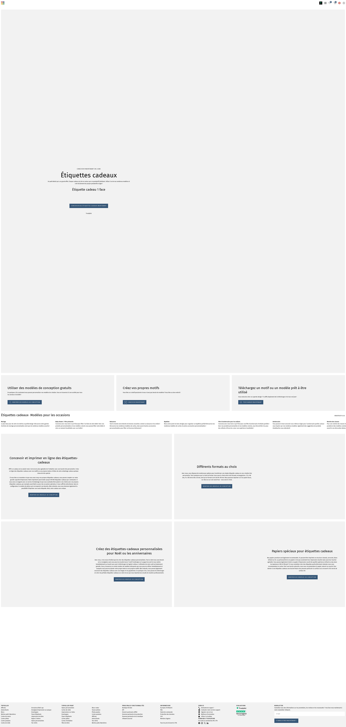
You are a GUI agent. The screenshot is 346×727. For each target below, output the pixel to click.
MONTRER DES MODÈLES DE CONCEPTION (17, 509)
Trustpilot (4, 288)
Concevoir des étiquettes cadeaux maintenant (16, 286)
